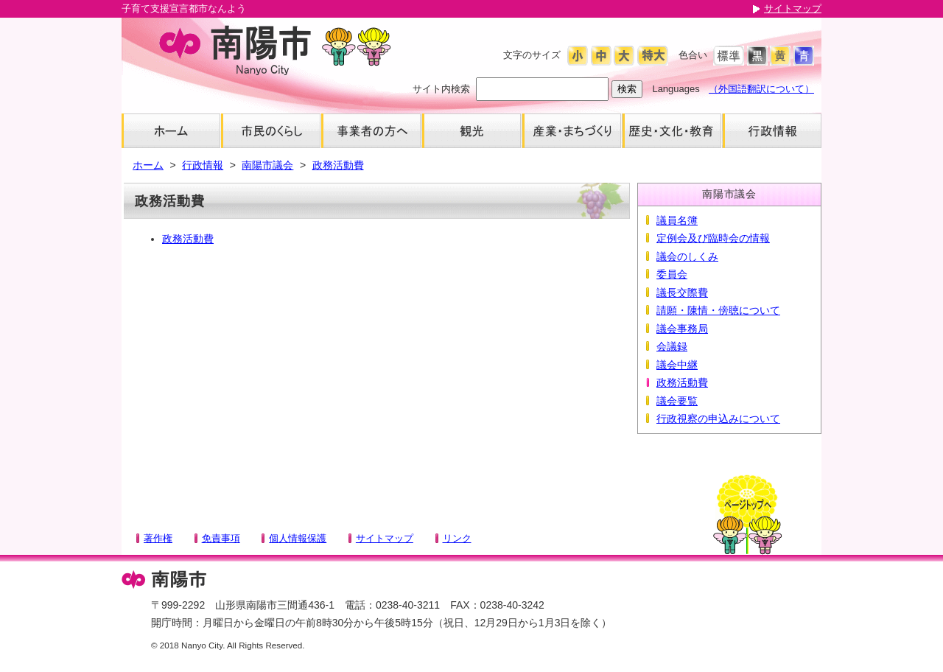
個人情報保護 (297, 538)
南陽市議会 (267, 165)
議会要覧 (677, 401)
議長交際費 (682, 292)
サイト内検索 (441, 88)
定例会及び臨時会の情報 (713, 238)
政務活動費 (338, 165)
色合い (693, 54)
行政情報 (202, 165)
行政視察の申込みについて (718, 418)
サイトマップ (792, 8)
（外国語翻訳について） (761, 88)
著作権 (158, 538)
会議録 (671, 346)
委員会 (671, 274)
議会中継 (677, 365)
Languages (675, 88)
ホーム (148, 165)
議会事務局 (682, 329)
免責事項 (221, 538)
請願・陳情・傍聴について (718, 310)
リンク (457, 538)
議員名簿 (677, 220)
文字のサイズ (532, 54)
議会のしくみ (687, 256)
